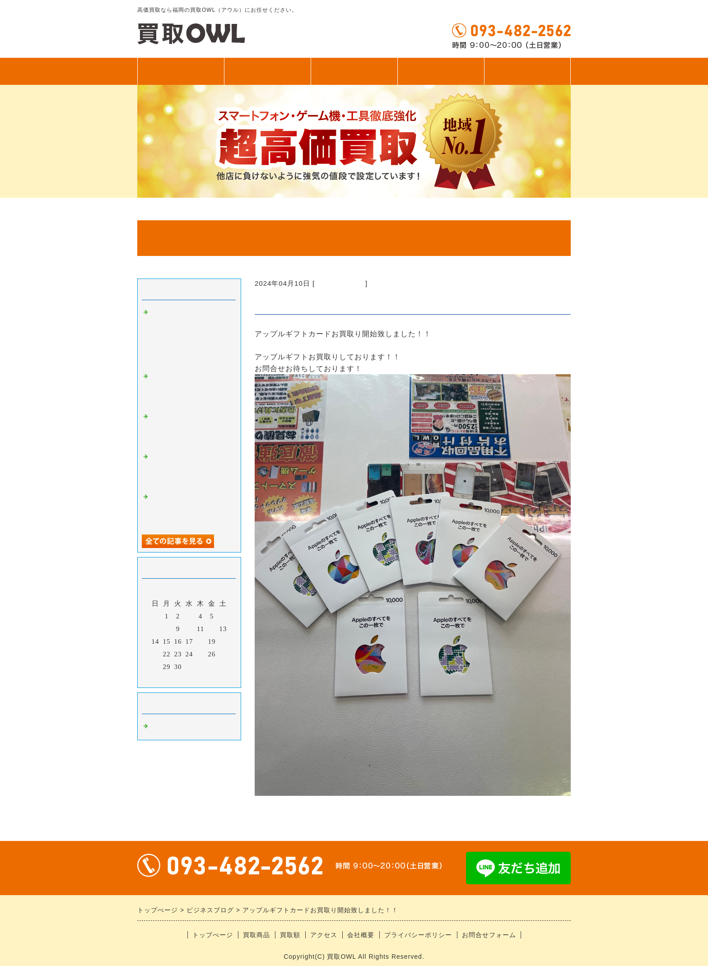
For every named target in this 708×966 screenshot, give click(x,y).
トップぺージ (180, 71)
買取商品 (267, 71)
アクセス (441, 71)
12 (212, 628)
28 (155, 666)
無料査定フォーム (527, 71)
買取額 (354, 71)
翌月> (208, 678)
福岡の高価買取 (340, 283)
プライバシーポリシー (418, 934)
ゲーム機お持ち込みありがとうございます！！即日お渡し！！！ (190, 428)
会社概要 (360, 934)
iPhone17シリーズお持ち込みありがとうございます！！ (191, 509)
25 (201, 654)
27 (223, 654)
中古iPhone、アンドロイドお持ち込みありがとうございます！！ (190, 468)
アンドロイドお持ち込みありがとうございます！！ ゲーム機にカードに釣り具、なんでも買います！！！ (190, 336)
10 (189, 628)
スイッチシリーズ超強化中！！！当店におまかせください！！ (190, 388)
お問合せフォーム (489, 934)
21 (155, 654)
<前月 (170, 678)
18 (201, 641)
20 (223, 641)
